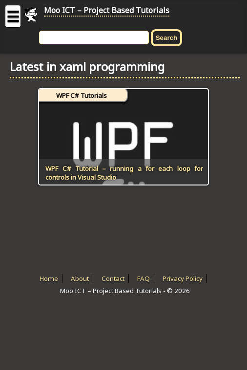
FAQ (143, 278)
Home (49, 278)
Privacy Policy (183, 278)
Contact (113, 278)
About (80, 278)
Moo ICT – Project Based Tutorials (106, 10)
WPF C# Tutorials (81, 95)
